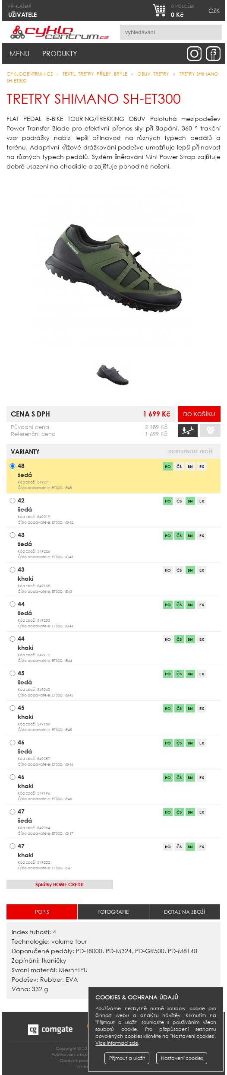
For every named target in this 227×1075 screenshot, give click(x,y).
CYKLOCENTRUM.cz (29, 73)
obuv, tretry (153, 73)
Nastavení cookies (182, 1058)
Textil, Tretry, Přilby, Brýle (95, 73)
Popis (42, 912)
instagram (194, 53)
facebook (213, 53)
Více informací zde (116, 1043)
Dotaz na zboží (184, 912)
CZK (214, 10)
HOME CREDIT (59, 884)
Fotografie (113, 912)
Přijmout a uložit (127, 1058)
